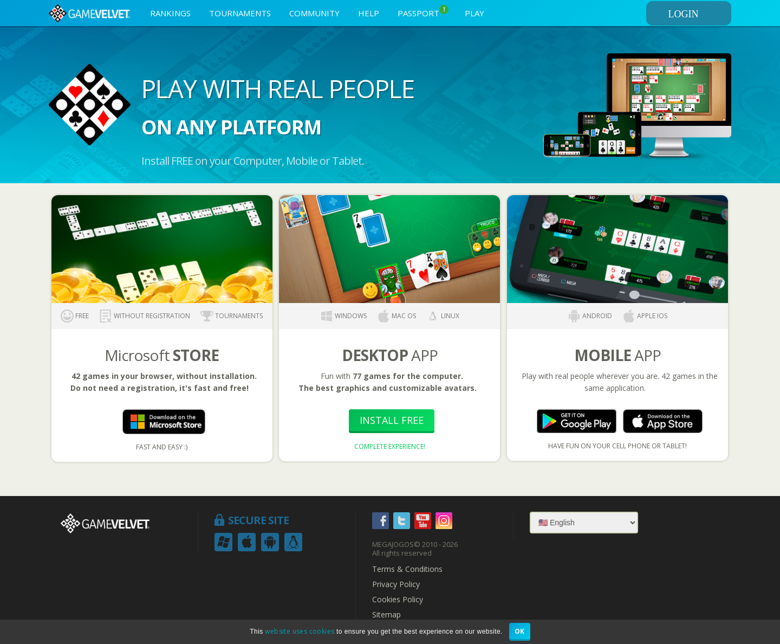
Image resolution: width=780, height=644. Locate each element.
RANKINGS (170, 13)
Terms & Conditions (407, 569)
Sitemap (386, 614)
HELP (368, 13)
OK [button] (520, 631)
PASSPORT (423, 11)
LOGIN (698, 14)
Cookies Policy (397, 599)
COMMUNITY (314, 13)
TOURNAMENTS (240, 13)
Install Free (392, 420)
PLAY (474, 13)
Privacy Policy (396, 584)
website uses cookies (299, 631)
